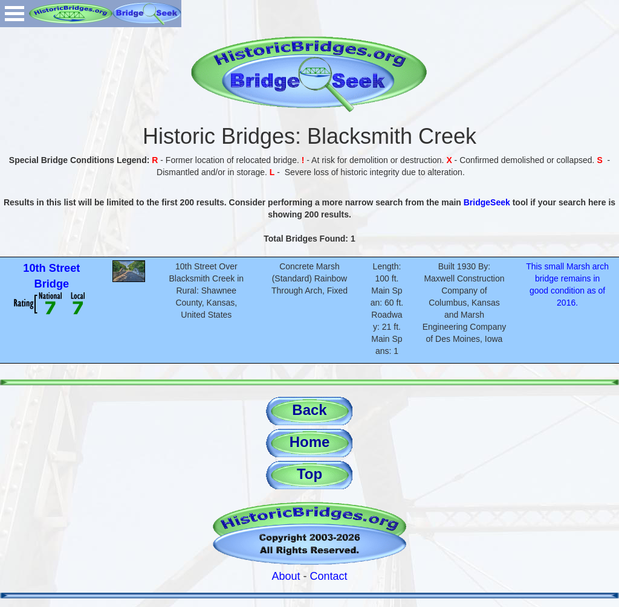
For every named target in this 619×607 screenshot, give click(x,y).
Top (309, 474)
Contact (329, 576)
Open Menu (14, 13)
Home (310, 442)
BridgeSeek (487, 202)
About (285, 576)
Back (309, 410)
